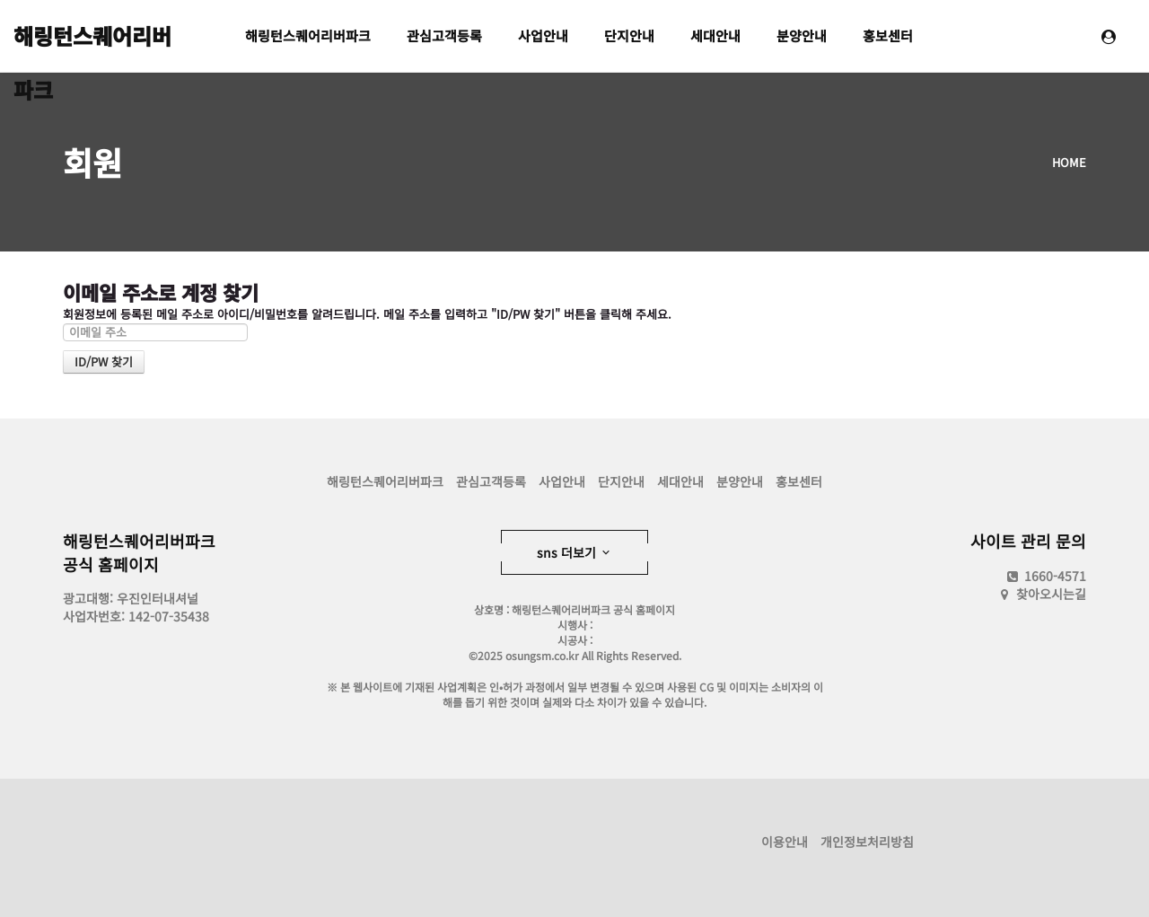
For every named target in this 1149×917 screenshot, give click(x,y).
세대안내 (715, 35)
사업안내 (543, 35)
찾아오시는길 (1051, 594)
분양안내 (801, 35)
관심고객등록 (444, 35)
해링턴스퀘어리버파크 (92, 41)
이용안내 (784, 842)
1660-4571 (1045, 576)
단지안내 (629, 35)
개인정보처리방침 (867, 842)
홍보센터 (888, 35)
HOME (1069, 162)
